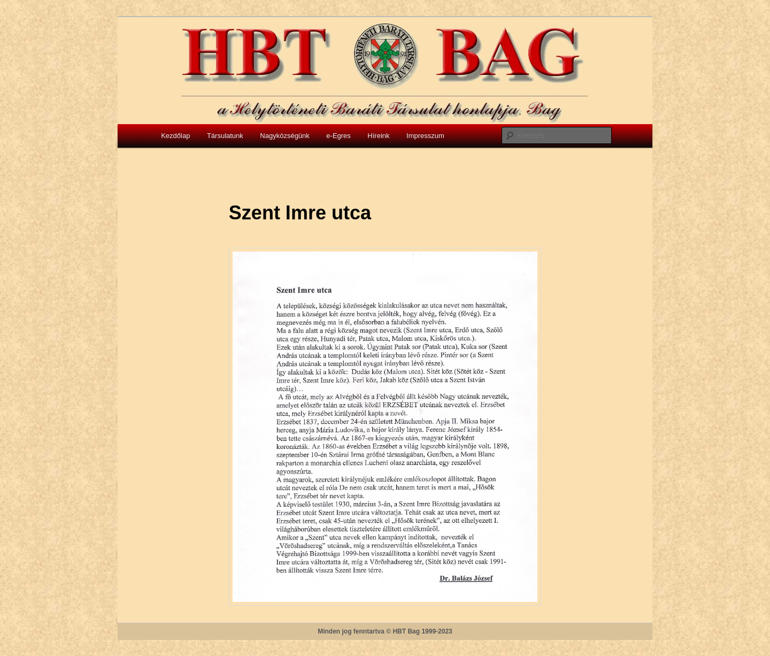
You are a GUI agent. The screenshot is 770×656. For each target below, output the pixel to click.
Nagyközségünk (285, 136)
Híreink (378, 136)
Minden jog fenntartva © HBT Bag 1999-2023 (385, 631)
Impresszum (425, 136)
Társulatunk (225, 136)
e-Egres (338, 136)
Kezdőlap (175, 136)
